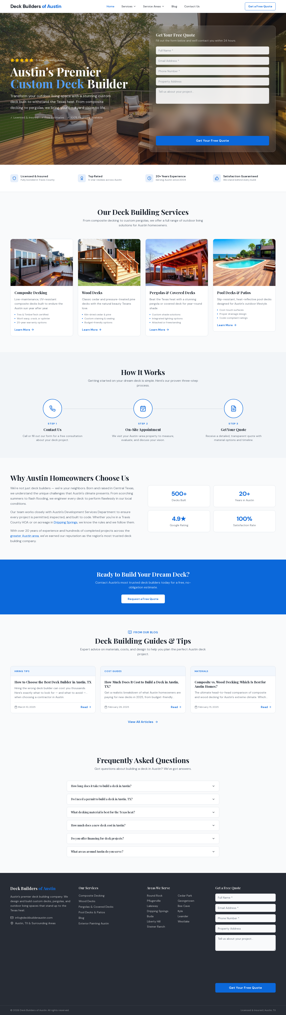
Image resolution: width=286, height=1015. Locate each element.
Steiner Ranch (156, 926)
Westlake (183, 921)
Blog (174, 6)
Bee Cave (184, 906)
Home (110, 6)
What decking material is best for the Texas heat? (143, 812)
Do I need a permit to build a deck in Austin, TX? (143, 799)
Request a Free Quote (143, 599)
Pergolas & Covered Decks (96, 906)
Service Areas (153, 6)
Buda (150, 916)
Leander (183, 916)
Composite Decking (91, 895)
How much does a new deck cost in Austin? (143, 825)
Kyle (180, 911)
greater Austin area (25, 536)
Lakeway (152, 906)
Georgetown (186, 901)
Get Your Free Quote (212, 140)
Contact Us (192, 6)
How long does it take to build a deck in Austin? (143, 786)
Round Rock (154, 895)
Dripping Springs (66, 522)
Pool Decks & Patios (92, 912)
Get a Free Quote (260, 6)
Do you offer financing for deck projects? (143, 838)
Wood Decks (87, 901)
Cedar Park (185, 895)
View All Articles (143, 722)
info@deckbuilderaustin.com (31, 917)
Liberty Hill (153, 921)
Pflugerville (154, 901)
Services (129, 6)
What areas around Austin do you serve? (143, 851)
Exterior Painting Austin (94, 923)
